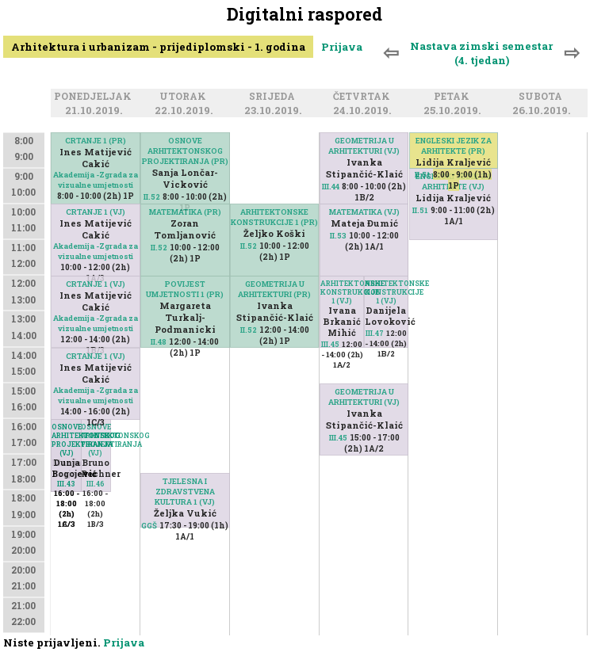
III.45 (330, 344)
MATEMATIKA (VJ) (364, 212)
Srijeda (274, 97)
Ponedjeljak (95, 97)
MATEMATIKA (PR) (185, 212)
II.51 (423, 175)
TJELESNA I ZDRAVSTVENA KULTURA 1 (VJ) (185, 491)
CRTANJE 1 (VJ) (95, 212)
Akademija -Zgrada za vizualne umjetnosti (95, 180)
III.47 (375, 333)
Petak (454, 97)
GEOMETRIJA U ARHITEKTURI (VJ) (364, 145)
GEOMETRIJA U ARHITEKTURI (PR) (274, 289)
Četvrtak (364, 97)
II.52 (152, 197)
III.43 (66, 483)
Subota (543, 97)
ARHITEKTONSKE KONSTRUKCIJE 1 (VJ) (386, 292)
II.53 (338, 236)
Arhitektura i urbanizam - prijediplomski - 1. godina (158, 47)
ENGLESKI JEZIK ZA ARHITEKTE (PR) (454, 145)
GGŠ (149, 525)
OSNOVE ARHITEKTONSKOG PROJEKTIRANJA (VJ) (95, 439)
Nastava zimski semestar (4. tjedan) (481, 53)
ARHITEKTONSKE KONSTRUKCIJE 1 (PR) (274, 217)
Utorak (185, 97)
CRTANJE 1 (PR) (95, 140)
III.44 (330, 186)
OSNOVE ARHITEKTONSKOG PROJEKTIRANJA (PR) (185, 150)
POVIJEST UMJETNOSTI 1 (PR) (185, 289)
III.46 (95, 483)
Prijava (341, 47)
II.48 (159, 342)
